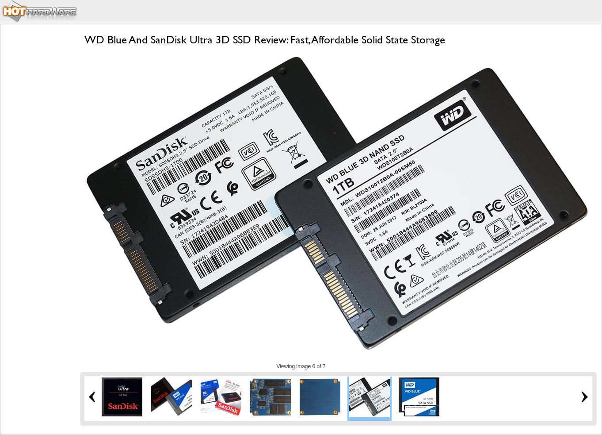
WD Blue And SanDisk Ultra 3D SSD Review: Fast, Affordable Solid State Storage (264, 39)
